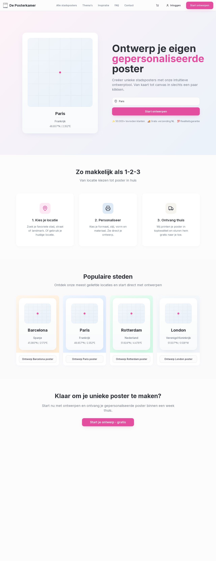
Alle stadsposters (66, 5)
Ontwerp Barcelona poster (37, 359)
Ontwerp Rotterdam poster (131, 359)
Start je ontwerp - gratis (108, 422)
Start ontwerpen (199, 5)
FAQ (117, 5)
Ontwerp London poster (178, 359)
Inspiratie (103, 5)
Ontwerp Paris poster (84, 359)
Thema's (87, 5)
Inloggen (173, 5)
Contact (129, 5)
